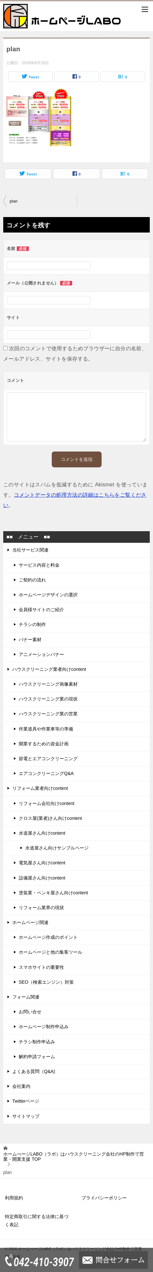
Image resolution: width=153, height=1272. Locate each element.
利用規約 (14, 1197)
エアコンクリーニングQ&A (46, 773)
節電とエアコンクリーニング (48, 758)
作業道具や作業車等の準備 (46, 728)
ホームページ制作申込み (44, 1026)
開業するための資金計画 (44, 743)
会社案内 (21, 1086)
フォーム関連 (25, 996)
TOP (73, 1156)
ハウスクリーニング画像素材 (48, 684)
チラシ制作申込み (37, 1041)
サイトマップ (25, 1116)
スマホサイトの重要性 (41, 967)
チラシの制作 (32, 624)
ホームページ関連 (30, 922)
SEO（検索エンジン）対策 (46, 982)
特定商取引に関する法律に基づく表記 (36, 1220)
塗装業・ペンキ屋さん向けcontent (53, 892)
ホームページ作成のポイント (48, 937)
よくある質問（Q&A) (33, 1071)
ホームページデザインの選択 (48, 594)
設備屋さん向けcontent (42, 877)
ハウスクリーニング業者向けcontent (49, 669)
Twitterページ (25, 1101)
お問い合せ (30, 1011)
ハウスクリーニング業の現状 (48, 698)
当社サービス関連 (30, 549)
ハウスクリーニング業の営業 (48, 713)
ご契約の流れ (32, 579)
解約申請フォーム (37, 1056)
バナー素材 (30, 639)
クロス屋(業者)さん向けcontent (50, 818)
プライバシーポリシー (104, 1197)
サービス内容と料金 (39, 565)
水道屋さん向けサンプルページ (57, 847)
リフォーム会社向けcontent (46, 803)
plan (13, 201)
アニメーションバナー (41, 654)
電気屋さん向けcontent (42, 862)
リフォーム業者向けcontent (40, 788)
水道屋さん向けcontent (42, 833)
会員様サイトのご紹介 (41, 609)
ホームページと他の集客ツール (50, 952)
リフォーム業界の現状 (41, 907)
